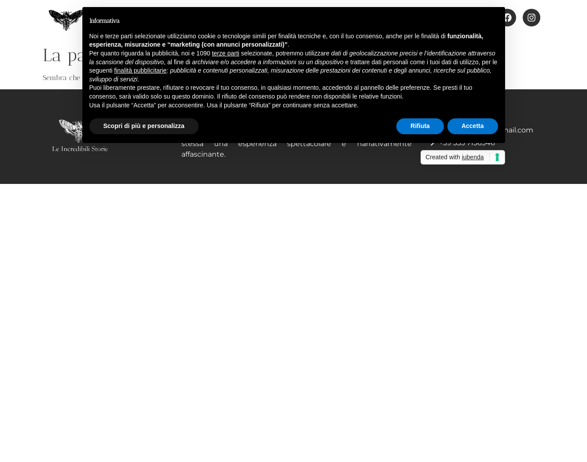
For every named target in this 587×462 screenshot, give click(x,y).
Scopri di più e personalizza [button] (144, 125)
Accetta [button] (472, 125)
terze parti (225, 53)
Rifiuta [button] (420, 125)
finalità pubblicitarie (140, 70)
